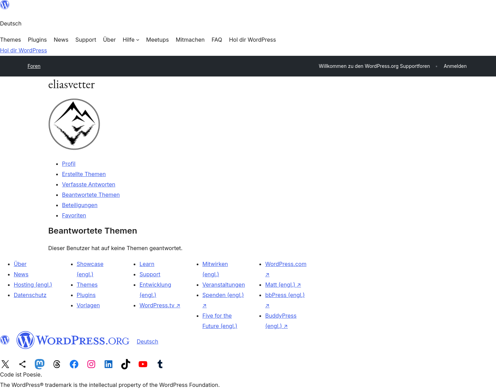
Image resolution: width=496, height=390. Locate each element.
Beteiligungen (79, 205)
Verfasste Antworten (88, 184)
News (21, 274)
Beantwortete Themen (91, 194)
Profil (68, 163)
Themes (87, 284)
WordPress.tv (160, 305)
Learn (147, 263)
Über (20, 263)
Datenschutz (30, 294)
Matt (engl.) (283, 284)
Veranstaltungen (224, 284)
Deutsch (147, 341)
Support (150, 274)
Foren (34, 66)
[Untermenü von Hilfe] (131, 39)
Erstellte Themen (84, 174)
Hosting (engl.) (33, 284)
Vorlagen (88, 305)
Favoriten (74, 215)
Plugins (86, 294)
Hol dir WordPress (23, 50)
